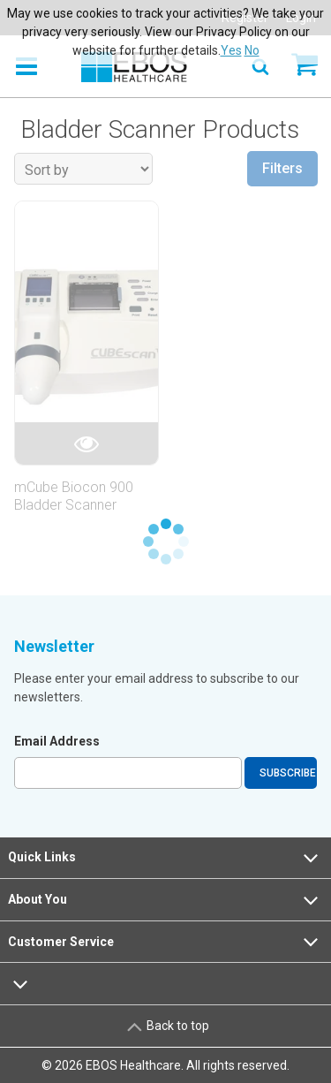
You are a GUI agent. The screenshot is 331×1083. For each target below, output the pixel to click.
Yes (231, 50)
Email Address (57, 741)
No (252, 50)
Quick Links (165, 857)
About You (165, 900)
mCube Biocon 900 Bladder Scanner (73, 495)
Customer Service (165, 941)
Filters (282, 168)
